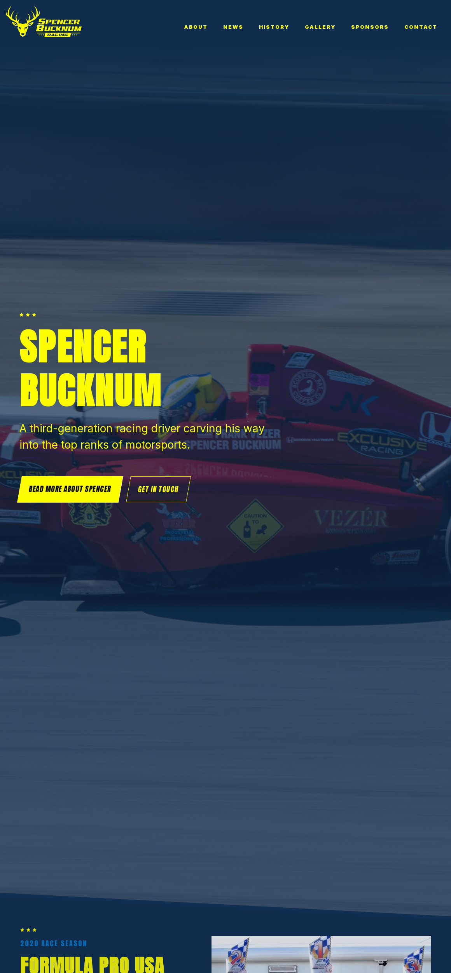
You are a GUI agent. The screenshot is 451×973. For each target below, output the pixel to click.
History (274, 27)
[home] (44, 21)
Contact (420, 27)
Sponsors (370, 27)
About (196, 27)
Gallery (320, 27)
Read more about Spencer (70, 489)
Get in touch (158, 489)
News (233, 27)
